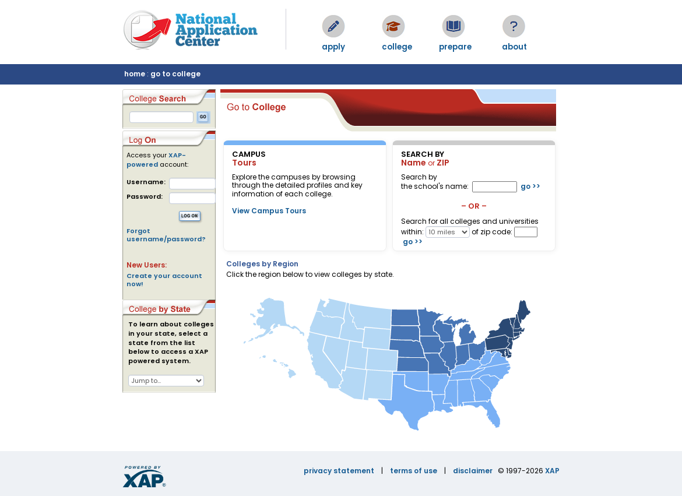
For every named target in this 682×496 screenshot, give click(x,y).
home (134, 74)
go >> (530, 186)
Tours (244, 162)
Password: (144, 197)
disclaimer (473, 471)
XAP (552, 471)
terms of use (413, 471)
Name (413, 162)
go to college (175, 74)
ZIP (443, 162)
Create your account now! (164, 280)
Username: (146, 182)
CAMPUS (249, 154)
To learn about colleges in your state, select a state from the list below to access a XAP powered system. (171, 342)
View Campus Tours (269, 211)
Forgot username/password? (166, 235)
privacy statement (339, 471)
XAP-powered (156, 159)
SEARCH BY (422, 154)
